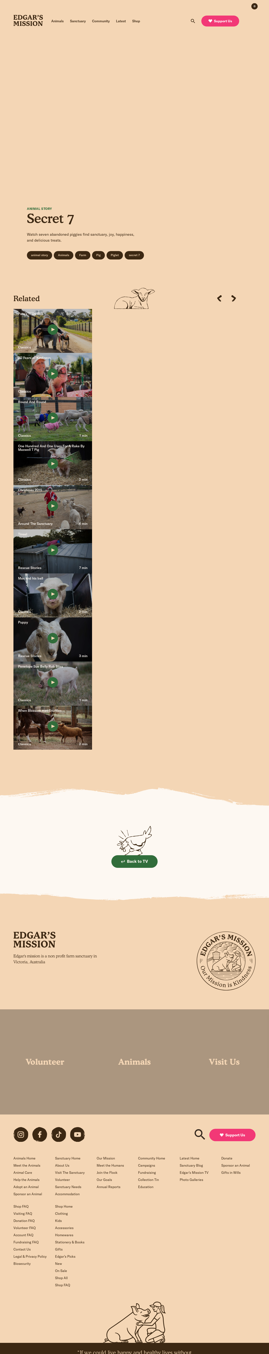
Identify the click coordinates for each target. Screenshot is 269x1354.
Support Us (220, 21)
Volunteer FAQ (24, 1228)
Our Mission (106, 1158)
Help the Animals (26, 1180)
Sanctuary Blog (191, 1165)
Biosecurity (22, 1263)
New (58, 1263)
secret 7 (134, 255)
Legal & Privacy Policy (30, 1256)
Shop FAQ (21, 1206)
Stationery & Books (69, 1242)
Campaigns (146, 1165)
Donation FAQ (24, 1221)
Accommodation (67, 1194)
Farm (82, 255)
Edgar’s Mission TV (194, 1172)
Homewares (64, 1235)
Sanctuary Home (67, 1158)
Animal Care (22, 1172)
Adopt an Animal (26, 1187)
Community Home (151, 1158)
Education (145, 1187)
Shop (136, 21)
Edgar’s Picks (65, 1256)
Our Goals (104, 1180)
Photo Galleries (191, 1180)
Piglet (115, 255)
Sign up (112, 984)
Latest (121, 21)
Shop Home (64, 1206)
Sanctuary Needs (68, 1187)
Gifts (59, 1249)
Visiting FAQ (22, 1213)
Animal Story (39, 209)
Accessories (64, 1228)
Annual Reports (108, 1187)
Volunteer (62, 1180)
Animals (57, 21)
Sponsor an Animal (27, 1194)
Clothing (61, 1213)
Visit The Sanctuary (70, 1172)
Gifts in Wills (231, 1172)
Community (101, 21)
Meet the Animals (26, 1165)
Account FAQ (23, 1235)
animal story (39, 255)
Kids (58, 1221)
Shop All (61, 1278)
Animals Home (24, 1158)
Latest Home (189, 1158)
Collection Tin (148, 1180)
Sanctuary (78, 21)
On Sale (61, 1271)
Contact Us (22, 1249)
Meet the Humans (110, 1165)
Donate (226, 1158)
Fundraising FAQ (26, 1242)
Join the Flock (107, 1172)
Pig (98, 255)
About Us (62, 1165)
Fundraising (147, 1172)
